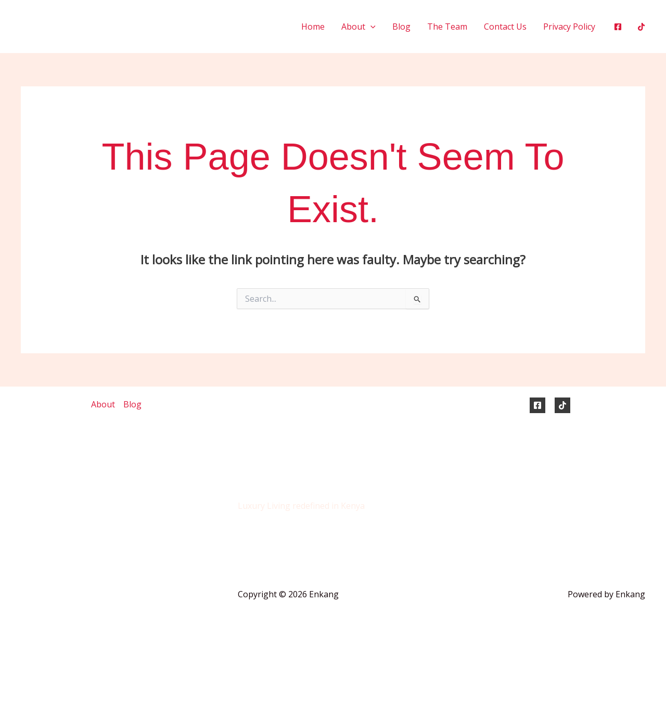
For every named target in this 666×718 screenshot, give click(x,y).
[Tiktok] (641, 27)
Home (313, 26)
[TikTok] (562, 405)
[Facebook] (618, 27)
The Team (447, 26)
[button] (370, 26)
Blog (401, 26)
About (358, 26)
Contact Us (505, 26)
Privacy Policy (569, 26)
